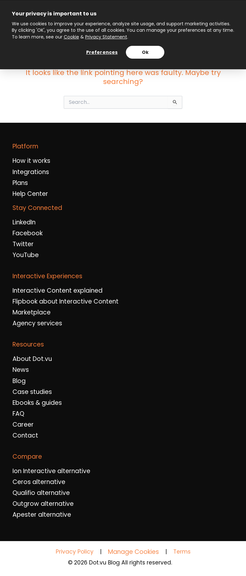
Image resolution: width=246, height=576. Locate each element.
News (20, 370)
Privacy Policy (75, 551)
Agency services (37, 323)
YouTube (25, 255)
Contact (25, 435)
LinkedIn (24, 222)
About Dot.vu (32, 359)
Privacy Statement (106, 37)
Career (23, 425)
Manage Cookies (133, 552)
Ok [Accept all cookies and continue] (145, 52)
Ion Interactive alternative (51, 471)
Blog (19, 381)
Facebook (27, 233)
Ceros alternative (38, 482)
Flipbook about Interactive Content (65, 301)
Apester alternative (41, 515)
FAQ (18, 414)
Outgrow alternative (43, 504)
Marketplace (31, 312)
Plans (20, 183)
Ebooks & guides (37, 403)
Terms (182, 551)
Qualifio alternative (41, 493)
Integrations (30, 172)
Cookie (71, 37)
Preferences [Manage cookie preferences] (102, 52)
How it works (31, 161)
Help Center (30, 194)
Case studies (32, 392)
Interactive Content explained (57, 291)
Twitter (23, 244)
